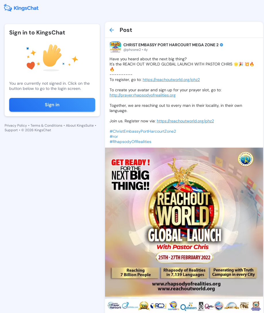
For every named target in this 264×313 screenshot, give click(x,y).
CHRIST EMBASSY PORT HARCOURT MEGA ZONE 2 (171, 44)
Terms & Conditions (46, 125)
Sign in (52, 105)
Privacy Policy (16, 125)
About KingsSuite (80, 125)
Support (11, 130)
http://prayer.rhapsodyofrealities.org (143, 95)
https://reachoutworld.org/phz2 (171, 79)
